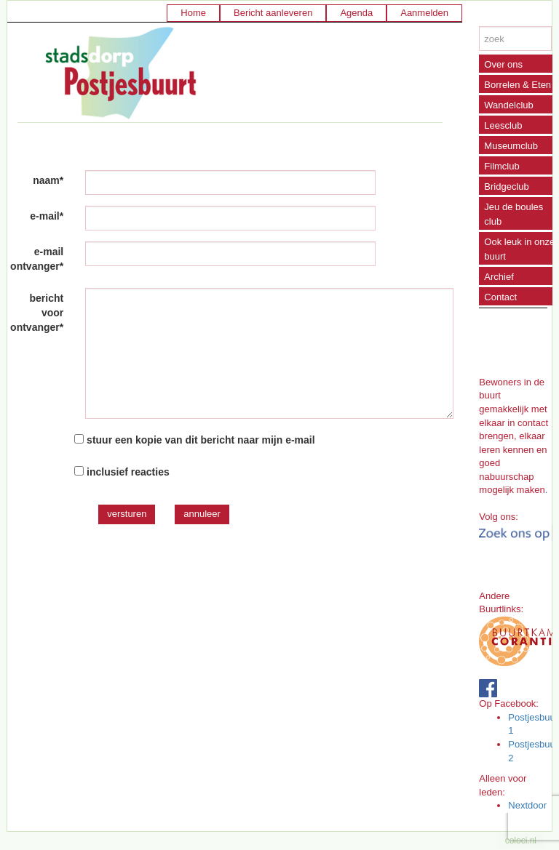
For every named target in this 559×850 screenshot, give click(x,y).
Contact (500, 297)
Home (193, 12)
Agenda (356, 12)
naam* (48, 180)
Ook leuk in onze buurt (519, 249)
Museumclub (511, 145)
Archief (498, 276)
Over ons (503, 64)
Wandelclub (508, 105)
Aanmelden (424, 12)
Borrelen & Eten (517, 84)
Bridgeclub (506, 186)
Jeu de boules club (513, 214)
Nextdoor (527, 805)
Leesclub (503, 125)
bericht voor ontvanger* (36, 312)
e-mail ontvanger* (36, 259)
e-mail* (46, 216)
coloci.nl (520, 840)
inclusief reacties (128, 472)
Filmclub (501, 166)
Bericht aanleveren (273, 12)
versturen (126, 513)
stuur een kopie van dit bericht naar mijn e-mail (201, 440)
